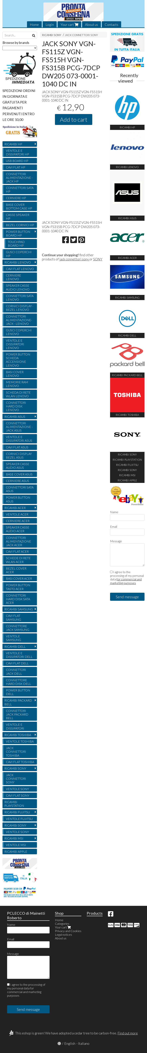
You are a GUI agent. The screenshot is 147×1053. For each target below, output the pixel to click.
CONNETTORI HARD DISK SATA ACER (18, 598)
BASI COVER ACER (19, 578)
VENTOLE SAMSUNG (13, 638)
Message (116, 541)
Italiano (83, 1043)
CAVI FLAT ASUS (17, 447)
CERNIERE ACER (17, 521)
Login (50, 24)
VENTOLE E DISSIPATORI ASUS (19, 438)
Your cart (69, 24)
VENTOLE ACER (17, 514)
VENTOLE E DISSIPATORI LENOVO (15, 344)
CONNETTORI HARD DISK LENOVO (16, 406)
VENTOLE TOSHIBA (20, 741)
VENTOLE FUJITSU (19, 819)
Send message (127, 596)
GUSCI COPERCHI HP (19, 253)
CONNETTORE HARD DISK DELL (18, 681)
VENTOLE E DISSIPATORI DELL (19, 654)
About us (91, 24)
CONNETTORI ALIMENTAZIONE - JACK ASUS (19, 426)
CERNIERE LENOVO (13, 277)
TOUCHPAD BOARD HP (16, 243)
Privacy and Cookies (68, 931)
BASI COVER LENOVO (15, 373)
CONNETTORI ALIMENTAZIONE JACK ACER (18, 541)
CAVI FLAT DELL (17, 663)
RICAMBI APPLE (15, 851)
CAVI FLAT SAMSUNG (13, 617)
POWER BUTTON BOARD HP (18, 233)
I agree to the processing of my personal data (127, 577)
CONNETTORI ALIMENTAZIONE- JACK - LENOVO (19, 319)
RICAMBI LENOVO (17, 262)
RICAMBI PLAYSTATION (14, 803)
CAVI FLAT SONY (17, 795)
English (69, 1043)
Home (34, 24)
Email (113, 526)
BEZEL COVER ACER (16, 570)
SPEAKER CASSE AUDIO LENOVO (17, 287)
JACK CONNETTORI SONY (81, 35)
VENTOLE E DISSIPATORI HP (17, 152)
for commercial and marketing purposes (126, 581)
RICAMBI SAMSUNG (18, 609)
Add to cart (73, 119)
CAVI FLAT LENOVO (20, 269)
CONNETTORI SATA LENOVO (19, 297)
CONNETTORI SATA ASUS (19, 489)
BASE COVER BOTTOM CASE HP (19, 206)
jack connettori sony (74, 259)
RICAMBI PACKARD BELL (18, 702)
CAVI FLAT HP (15, 167)
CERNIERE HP (16, 198)
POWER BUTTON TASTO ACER (18, 586)
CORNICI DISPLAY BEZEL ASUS (19, 455)
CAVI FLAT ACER (17, 551)
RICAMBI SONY (51, 35)
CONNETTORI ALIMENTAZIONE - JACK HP (19, 177)
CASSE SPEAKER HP (17, 216)
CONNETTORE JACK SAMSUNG (17, 627)
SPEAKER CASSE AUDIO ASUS (17, 465)
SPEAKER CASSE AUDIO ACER (17, 529)
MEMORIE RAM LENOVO (17, 383)
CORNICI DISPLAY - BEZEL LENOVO (19, 307)
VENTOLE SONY (17, 789)
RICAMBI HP (13, 144)
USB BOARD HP (17, 161)
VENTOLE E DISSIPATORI (15, 726)
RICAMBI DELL (15, 646)
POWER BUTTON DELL (18, 692)
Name (114, 512)
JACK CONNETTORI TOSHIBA (16, 751)
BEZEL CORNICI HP (20, 225)
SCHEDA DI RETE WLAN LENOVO (18, 394)
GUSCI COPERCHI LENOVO (19, 332)
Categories (62, 923)
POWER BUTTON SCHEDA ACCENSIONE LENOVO (18, 359)
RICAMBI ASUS (14, 416)
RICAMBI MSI (13, 838)
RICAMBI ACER (15, 508)
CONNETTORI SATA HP (19, 189)
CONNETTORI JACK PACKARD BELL (17, 714)
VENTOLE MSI (16, 845)
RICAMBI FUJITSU (17, 812)
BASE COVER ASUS (19, 474)
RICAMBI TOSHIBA (17, 735)
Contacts (111, 24)
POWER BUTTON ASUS (18, 499)
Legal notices (63, 934)
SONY (97, 259)
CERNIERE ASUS (17, 481)
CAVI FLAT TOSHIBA (20, 762)
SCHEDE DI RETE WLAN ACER (18, 559)
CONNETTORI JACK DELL (16, 671)
